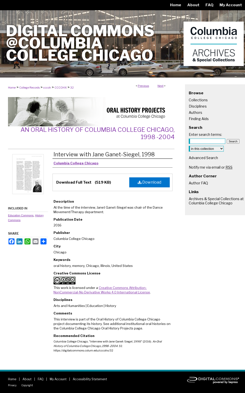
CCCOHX (60, 87)
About (27, 379)
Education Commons (21, 215)
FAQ (41, 379)
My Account (58, 379)
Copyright (27, 385)
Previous (143, 86)
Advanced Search (203, 158)
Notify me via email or (210, 167)
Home (12, 87)
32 (72, 87)
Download (149, 182)
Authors (195, 112)
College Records (29, 87)
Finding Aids (199, 119)
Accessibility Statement (90, 379)
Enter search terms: (205, 134)
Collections (198, 100)
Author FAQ (198, 183)
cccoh (47, 87)
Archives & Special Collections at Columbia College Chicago (216, 201)
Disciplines (198, 106)
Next (161, 86)
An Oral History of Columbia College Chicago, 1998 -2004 (97, 133)
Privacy (12, 385)
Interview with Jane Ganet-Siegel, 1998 (104, 154)
